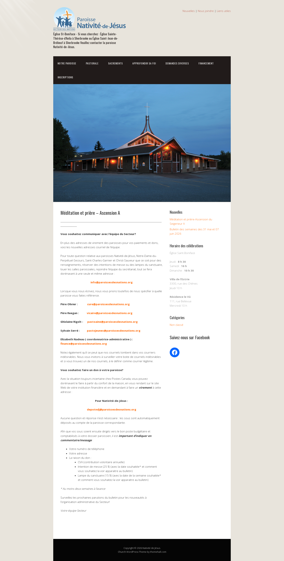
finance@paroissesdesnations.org (83, 343)
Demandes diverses (177, 63)
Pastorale (92, 63)
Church (122, 551)
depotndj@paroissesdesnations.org (111, 409)
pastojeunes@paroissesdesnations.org (113, 330)
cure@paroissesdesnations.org (108, 304)
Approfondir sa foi (144, 63)
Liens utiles (224, 11)
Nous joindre (206, 11)
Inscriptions (65, 77)
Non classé (176, 325)
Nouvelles (189, 11)
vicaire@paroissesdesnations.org (109, 313)
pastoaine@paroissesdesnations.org (112, 321)
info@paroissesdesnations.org (112, 282)
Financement (206, 63)
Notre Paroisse (67, 63)
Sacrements (115, 63)
